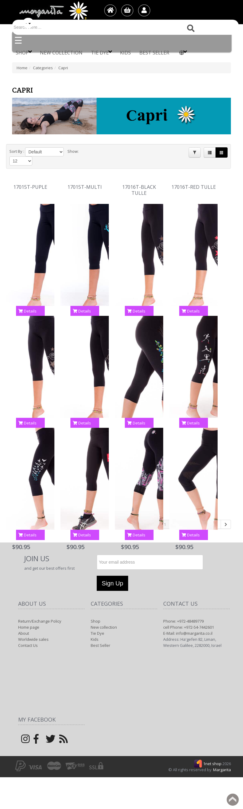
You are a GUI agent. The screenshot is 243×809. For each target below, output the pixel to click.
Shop (24, 52)
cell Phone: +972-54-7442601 (188, 619)
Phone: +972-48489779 (183, 613)
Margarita (222, 762)
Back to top (232, 799)
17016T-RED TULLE (193, 179)
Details (27, 303)
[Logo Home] (53, 11)
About (23, 625)
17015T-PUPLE (30, 179)
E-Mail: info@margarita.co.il (187, 625)
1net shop (212, 755)
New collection (61, 52)
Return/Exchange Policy (39, 613)
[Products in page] (78, 151)
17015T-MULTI (84, 179)
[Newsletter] (150, 554)
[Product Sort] (41, 151)
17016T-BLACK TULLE (139, 182)
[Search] (125, 27)
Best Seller (154, 52)
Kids (125, 52)
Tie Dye (101, 52)
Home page (28, 619)
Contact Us (28, 637)
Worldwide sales (33, 631)
